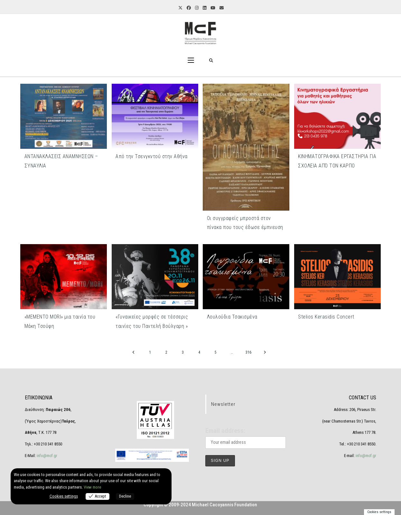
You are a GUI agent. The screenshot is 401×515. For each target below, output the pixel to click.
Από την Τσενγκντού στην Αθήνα (152, 156)
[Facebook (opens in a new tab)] (188, 8)
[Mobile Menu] (191, 60)
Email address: (225, 430)
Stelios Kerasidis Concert (326, 317)
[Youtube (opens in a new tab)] (212, 8)
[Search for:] (211, 60)
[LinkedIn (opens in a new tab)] (204, 8)
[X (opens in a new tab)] (180, 8)
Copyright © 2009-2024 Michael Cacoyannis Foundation (200, 505)
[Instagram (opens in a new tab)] (196, 8)
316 (248, 352)
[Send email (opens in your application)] (221, 8)
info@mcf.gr (46, 455)
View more (92, 487)
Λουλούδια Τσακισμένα (232, 317)
